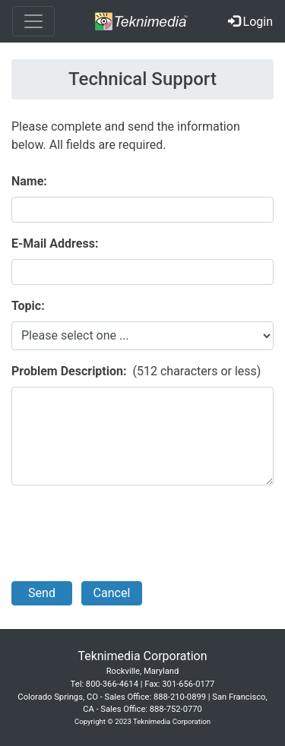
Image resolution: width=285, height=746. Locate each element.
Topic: (28, 306)
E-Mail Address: (54, 243)
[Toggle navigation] (33, 21)
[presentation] (126, 533)
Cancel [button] (112, 593)
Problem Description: (69, 371)
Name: (29, 181)
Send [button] (41, 593)
